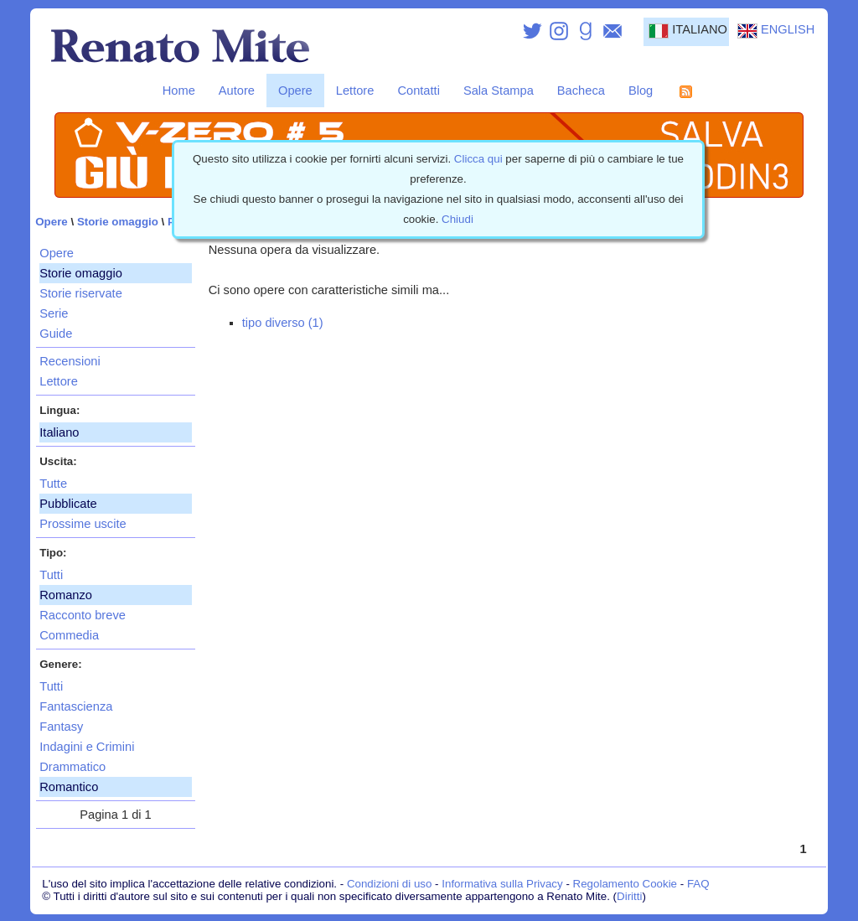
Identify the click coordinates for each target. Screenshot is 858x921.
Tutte (53, 483)
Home (179, 90)
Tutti (51, 575)
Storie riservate (80, 293)
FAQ (698, 883)
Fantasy (61, 726)
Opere (295, 90)
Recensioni (70, 361)
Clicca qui (478, 159)
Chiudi (457, 219)
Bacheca (581, 90)
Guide (55, 333)
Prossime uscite (82, 523)
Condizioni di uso (389, 883)
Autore (237, 90)
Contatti (418, 90)
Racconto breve (82, 615)
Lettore (355, 90)
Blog (640, 90)
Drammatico (72, 767)
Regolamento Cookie (625, 883)
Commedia (69, 635)
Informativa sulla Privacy (502, 883)
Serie (53, 313)
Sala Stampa (498, 90)
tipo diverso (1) (282, 322)
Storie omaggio (117, 221)
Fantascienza (75, 706)
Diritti (629, 896)
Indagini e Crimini (86, 746)
